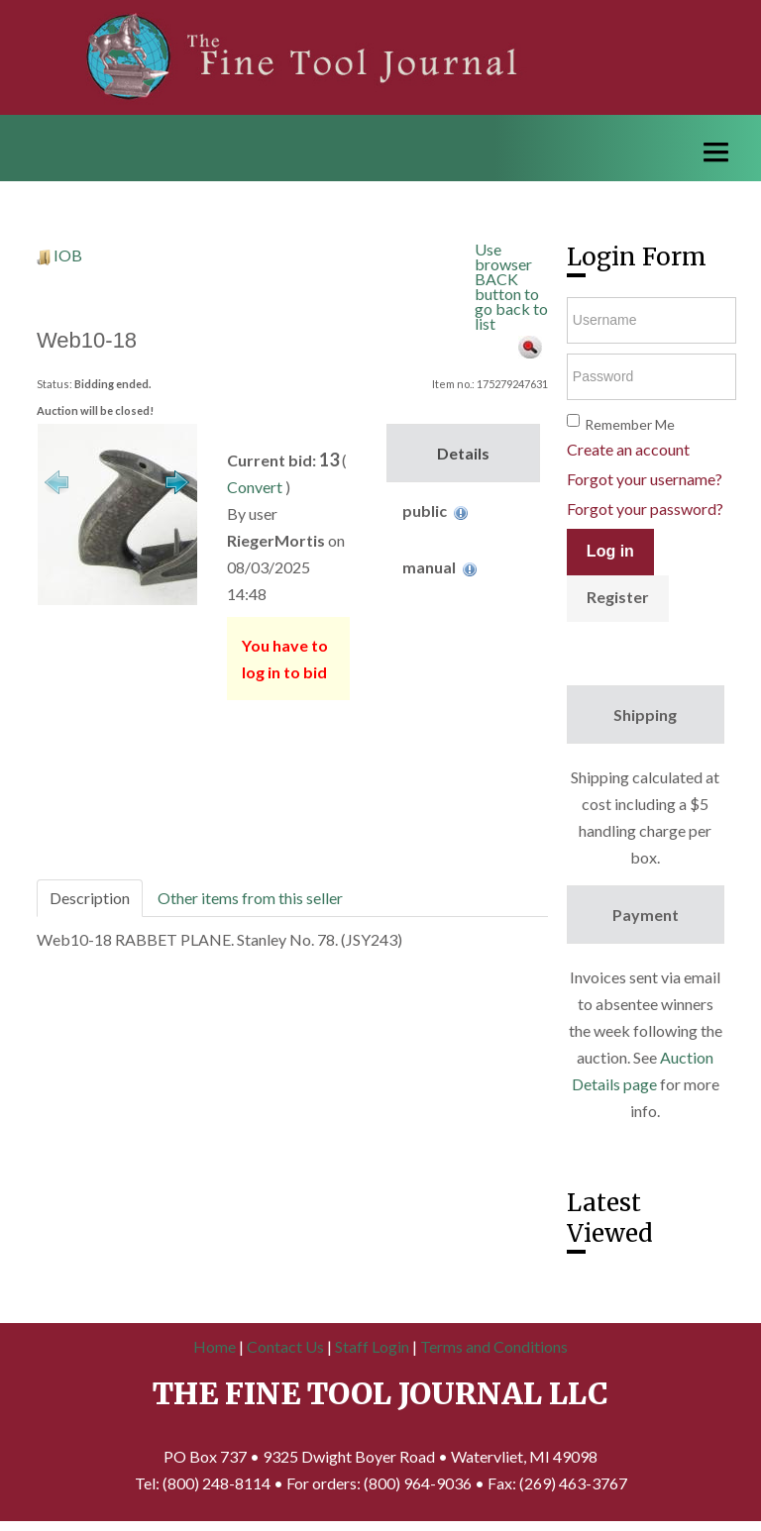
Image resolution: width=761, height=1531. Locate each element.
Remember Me (630, 424)
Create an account (628, 449)
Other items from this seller (250, 897)
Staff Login (372, 1346)
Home (214, 1346)
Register (618, 596)
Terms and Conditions (494, 1346)
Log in (610, 551)
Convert (254, 486)
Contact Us (285, 1346)
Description (90, 897)
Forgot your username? (644, 478)
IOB (68, 255)
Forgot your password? (645, 508)
